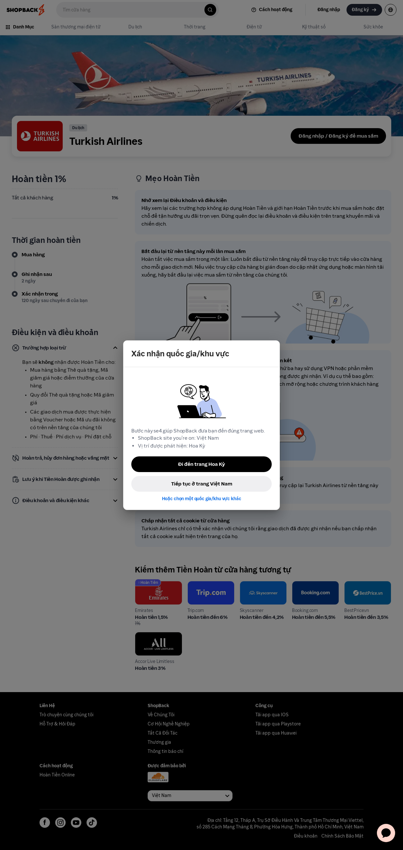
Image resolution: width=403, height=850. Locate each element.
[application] (386, 833)
